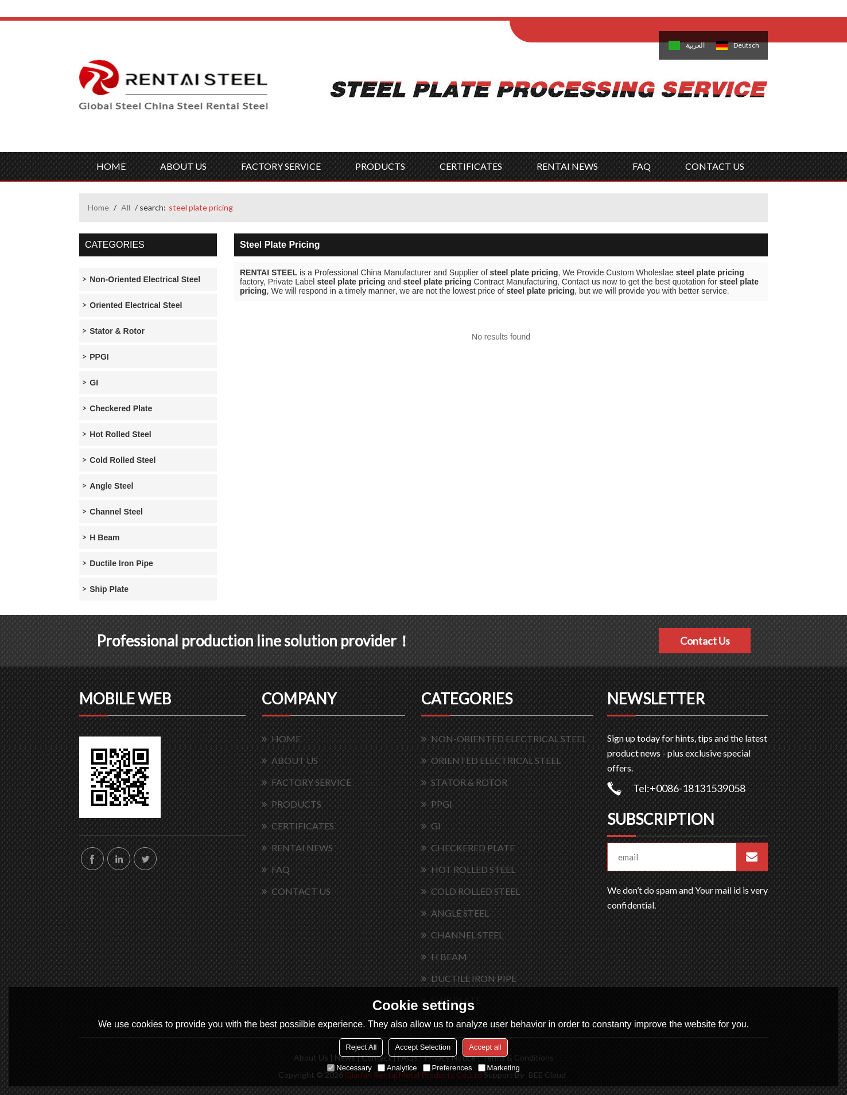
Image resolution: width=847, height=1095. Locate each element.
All (125, 207)
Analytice (397, 1067)
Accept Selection (422, 1047)
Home (98, 207)
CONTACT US (714, 166)
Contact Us (705, 640)
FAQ (641, 166)
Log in (580, 12)
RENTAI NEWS (567, 166)
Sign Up (605, 12)
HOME (111, 166)
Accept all (485, 1047)
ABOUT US (183, 166)
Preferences (447, 1067)
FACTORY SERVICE (281, 166)
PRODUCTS (380, 166)
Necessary (349, 1067)
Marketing (499, 1067)
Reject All (360, 1047)
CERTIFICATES (471, 166)
